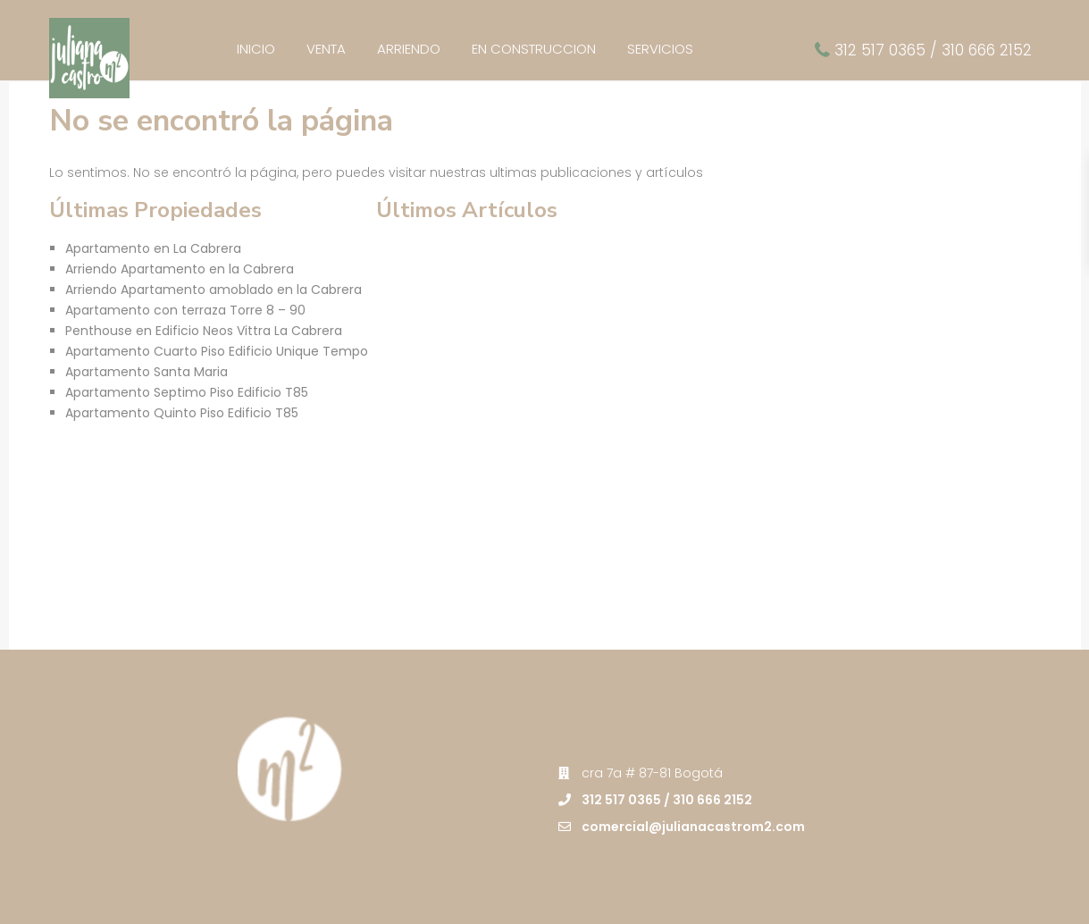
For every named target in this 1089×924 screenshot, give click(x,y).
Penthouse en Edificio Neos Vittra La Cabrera (203, 331)
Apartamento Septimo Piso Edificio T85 (186, 392)
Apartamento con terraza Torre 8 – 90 (185, 310)
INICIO (256, 48)
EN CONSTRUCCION (534, 48)
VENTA (326, 48)
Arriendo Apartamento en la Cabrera (179, 269)
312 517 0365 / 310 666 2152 (933, 50)
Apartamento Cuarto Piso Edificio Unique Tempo (216, 351)
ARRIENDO (408, 48)
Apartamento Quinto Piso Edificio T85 (181, 413)
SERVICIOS (660, 48)
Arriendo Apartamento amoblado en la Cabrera (213, 289)
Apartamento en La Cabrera (153, 248)
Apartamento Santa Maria (146, 372)
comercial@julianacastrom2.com (693, 827)
